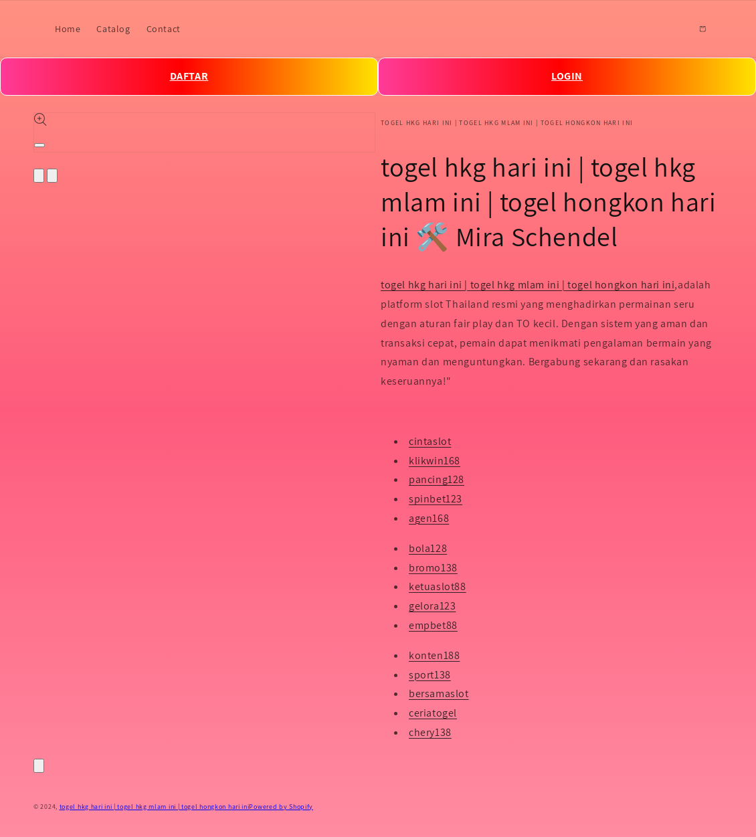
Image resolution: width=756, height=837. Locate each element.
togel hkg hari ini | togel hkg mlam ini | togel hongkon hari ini (527, 285)
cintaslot (430, 441)
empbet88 (433, 625)
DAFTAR (189, 76)
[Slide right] (52, 176)
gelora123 (432, 606)
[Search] (673, 28)
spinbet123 (435, 499)
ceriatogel (433, 713)
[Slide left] (38, 176)
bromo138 (433, 568)
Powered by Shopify (281, 806)
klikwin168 (434, 461)
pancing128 (436, 479)
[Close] (38, 766)
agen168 (429, 518)
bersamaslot (439, 693)
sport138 (430, 675)
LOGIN (567, 76)
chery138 (430, 732)
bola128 (428, 548)
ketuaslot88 (437, 586)
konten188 (434, 655)
